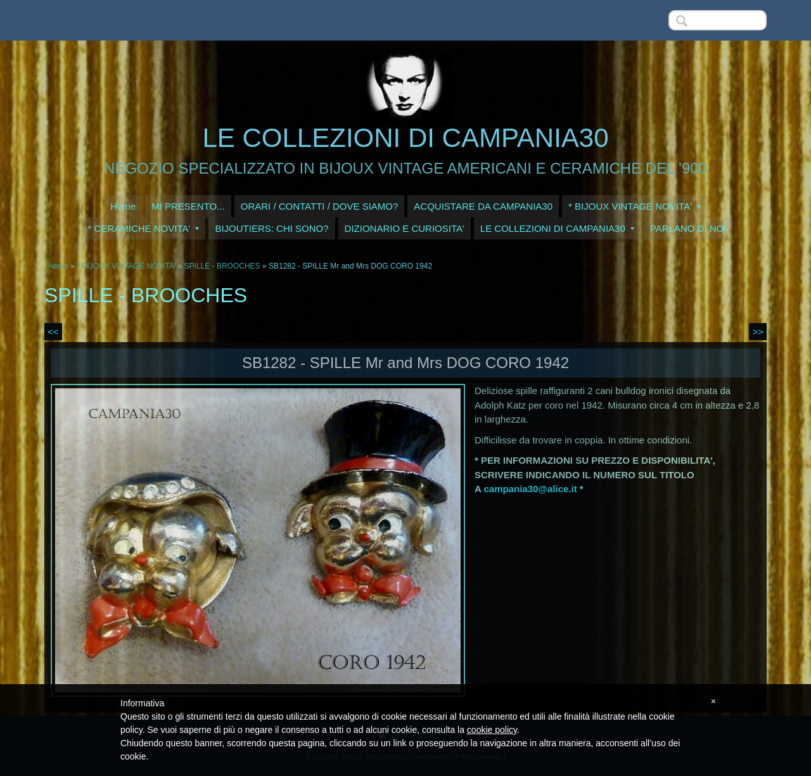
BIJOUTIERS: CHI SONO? (271, 228)
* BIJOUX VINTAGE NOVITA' (634, 206)
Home (123, 206)
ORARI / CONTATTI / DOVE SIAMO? (320, 206)
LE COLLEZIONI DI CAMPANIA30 (405, 138)
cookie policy (492, 730)
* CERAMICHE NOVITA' (144, 228)
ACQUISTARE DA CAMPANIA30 (483, 206)
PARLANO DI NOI (688, 228)
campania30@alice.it (530, 488)
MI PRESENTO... (188, 206)
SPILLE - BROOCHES (222, 266)
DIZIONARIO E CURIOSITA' (404, 228)
